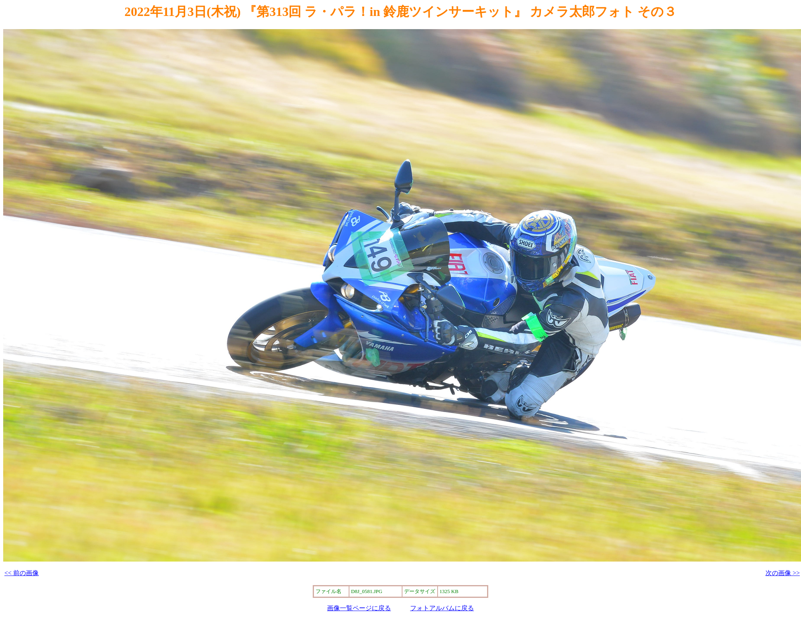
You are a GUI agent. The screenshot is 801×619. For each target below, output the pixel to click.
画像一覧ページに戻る (359, 608)
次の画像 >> (782, 573)
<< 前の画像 (21, 573)
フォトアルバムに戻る (442, 608)
